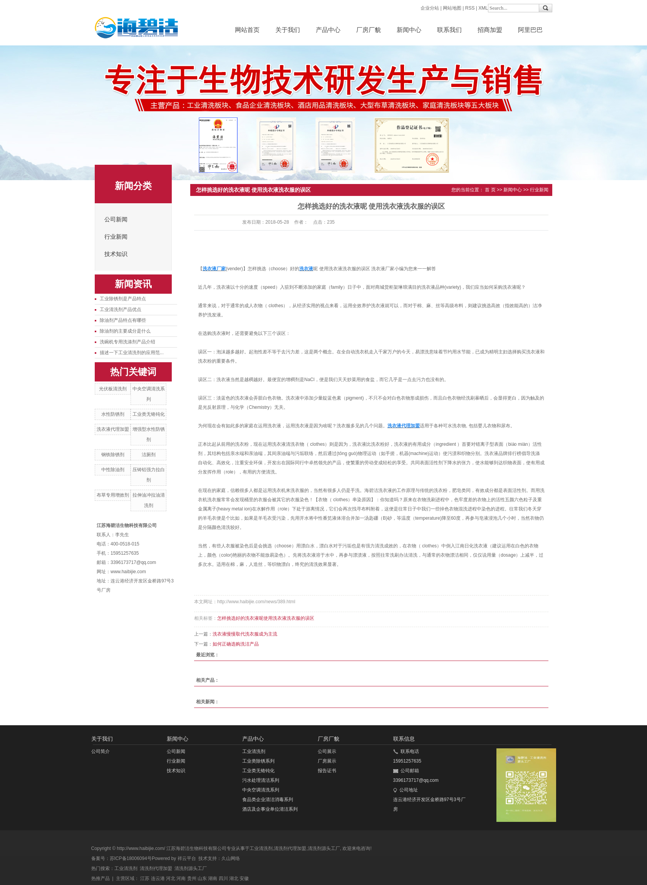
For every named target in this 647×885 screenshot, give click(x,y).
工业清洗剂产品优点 (120, 309)
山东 (202, 878)
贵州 (191, 878)
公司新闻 (115, 219)
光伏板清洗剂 (113, 388)
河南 (181, 878)
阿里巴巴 (530, 30)
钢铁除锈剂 (112, 454)
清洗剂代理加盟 (290, 848)
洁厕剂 (149, 454)
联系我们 (449, 30)
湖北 (233, 878)
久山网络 (230, 858)
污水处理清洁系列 (260, 780)
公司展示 (327, 751)
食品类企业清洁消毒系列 (267, 799)
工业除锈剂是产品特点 (123, 298)
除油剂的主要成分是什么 (125, 331)
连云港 (158, 878)
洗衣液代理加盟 (113, 429)
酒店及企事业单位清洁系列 (270, 809)
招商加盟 (490, 30)
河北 (170, 878)
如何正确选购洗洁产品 (236, 644)
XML (483, 8)
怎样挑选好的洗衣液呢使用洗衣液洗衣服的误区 (265, 618)
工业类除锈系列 (258, 761)
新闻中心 (409, 30)
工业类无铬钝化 (148, 414)
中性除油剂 (112, 469)
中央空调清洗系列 (260, 790)
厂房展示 (327, 761)
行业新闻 (115, 237)
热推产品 (100, 878)
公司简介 (100, 751)
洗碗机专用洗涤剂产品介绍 (127, 342)
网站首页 (247, 30)
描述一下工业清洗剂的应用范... (132, 352)
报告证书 (327, 770)
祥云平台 (187, 858)
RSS (470, 8)
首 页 (490, 189)
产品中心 (328, 30)
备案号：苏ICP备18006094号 (121, 858)
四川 (223, 878)
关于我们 (287, 30)
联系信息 (404, 739)
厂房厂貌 (368, 30)
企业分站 (430, 8)
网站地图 (452, 8)
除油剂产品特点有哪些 (123, 320)
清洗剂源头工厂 (324, 848)
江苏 (144, 878)
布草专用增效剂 (113, 495)
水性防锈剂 (112, 414)
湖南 (212, 878)
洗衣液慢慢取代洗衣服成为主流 (245, 634)
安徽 (244, 878)
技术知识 (115, 254)
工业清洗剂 (253, 751)
